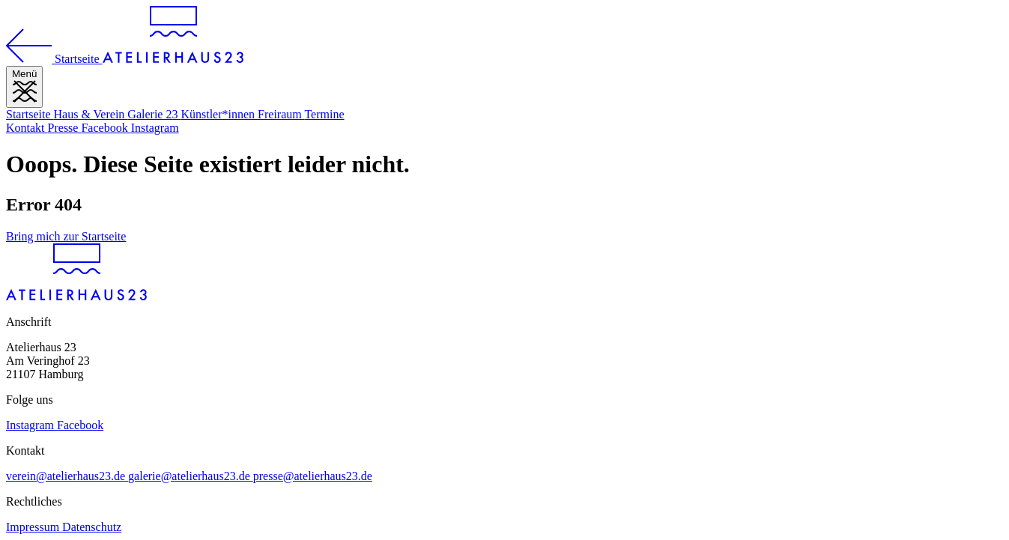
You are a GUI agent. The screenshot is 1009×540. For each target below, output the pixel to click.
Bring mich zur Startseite (66, 236)
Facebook (105, 127)
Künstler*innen (219, 114)
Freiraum (281, 114)
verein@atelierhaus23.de (67, 476)
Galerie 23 (154, 114)
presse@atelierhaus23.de (312, 476)
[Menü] (24, 87)
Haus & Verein (91, 114)
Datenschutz (91, 527)
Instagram (155, 127)
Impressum (34, 527)
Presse (65, 127)
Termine (324, 114)
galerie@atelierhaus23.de (190, 476)
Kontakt (27, 127)
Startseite (30, 114)
